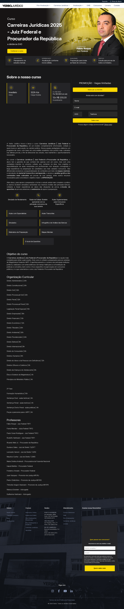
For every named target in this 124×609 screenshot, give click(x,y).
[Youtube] (65, 591)
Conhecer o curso (17, 51)
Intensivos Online (31, 512)
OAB (64, 515)
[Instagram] (52, 591)
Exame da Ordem (31, 515)
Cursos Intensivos (69, 512)
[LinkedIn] (71, 591)
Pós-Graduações (68, 518)
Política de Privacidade (67, 600)
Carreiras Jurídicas (32, 527)
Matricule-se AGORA (95, 90)
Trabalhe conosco (12, 515)
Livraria (65, 524)
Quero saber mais (100, 568)
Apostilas (28, 530)
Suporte (104, 1)
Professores (10, 521)
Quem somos (11, 512)
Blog (8, 518)
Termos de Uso (54, 600)
